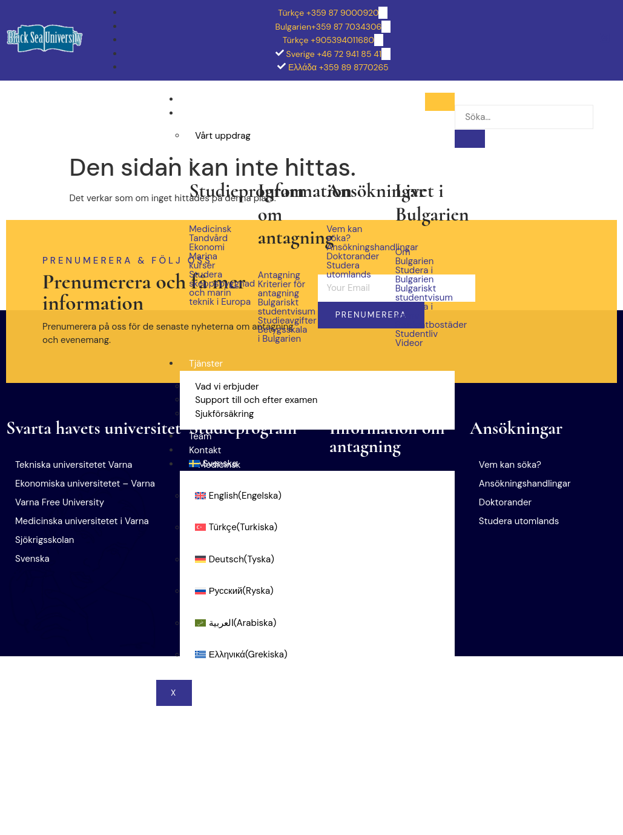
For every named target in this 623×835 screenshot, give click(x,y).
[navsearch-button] (467, 97)
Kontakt (205, 450)
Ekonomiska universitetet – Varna (85, 483)
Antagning (279, 275)
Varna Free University (59, 502)
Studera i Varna (414, 311)
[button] (97, 559)
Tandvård (208, 238)
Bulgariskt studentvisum (283, 307)
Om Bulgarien (414, 257)
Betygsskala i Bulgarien (283, 334)
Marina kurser (203, 261)
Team (200, 436)
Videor (409, 343)
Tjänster (206, 364)
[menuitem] (317, 464)
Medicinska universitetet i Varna (82, 521)
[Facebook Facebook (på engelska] (605, 39)
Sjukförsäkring (224, 414)
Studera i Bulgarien (228, 159)
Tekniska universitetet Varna (74, 465)
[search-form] (524, 117)
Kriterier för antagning (282, 289)
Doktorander (351, 256)
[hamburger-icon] (439, 102)
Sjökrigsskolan (44, 540)
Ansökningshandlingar (351, 247)
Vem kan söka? (344, 234)
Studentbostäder (420, 325)
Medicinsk (210, 229)
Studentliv (416, 334)
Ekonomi (207, 247)
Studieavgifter (283, 320)
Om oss (205, 113)
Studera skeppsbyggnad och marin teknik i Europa (214, 288)
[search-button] (470, 139)
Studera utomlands (348, 270)
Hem (198, 99)
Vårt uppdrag (223, 136)
